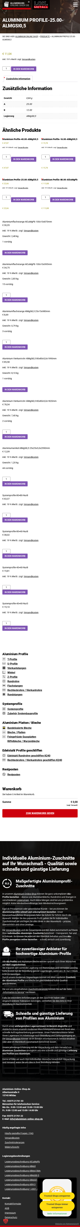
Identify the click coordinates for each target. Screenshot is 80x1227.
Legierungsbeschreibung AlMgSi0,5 (22, 1175)
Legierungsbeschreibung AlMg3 (20, 1166)
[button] (5, 1221)
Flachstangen (15, 685)
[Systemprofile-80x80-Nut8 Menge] (6, 515)
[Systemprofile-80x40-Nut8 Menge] (6, 551)
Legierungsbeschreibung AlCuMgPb (22, 1161)
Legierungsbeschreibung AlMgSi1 (21, 1180)
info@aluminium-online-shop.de (26, 1119)
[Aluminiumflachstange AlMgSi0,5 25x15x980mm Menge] (6, 342)
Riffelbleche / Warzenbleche (23, 741)
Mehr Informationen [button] (57, 1213)
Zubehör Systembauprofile (22, 713)
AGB (7, 1208)
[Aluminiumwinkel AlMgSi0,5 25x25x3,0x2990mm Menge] (6, 479)
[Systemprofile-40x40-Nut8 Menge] (6, 587)
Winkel (11, 672)
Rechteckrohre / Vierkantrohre (24, 690)
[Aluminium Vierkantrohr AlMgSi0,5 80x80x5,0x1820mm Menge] (6, 432)
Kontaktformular (13, 1203)
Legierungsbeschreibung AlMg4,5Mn (23, 1171)
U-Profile (12, 663)
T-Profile (12, 659)
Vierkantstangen (16, 668)
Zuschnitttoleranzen (38, 989)
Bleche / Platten (16, 732)
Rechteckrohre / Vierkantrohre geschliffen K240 (34, 760)
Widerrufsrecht (12, 1147)
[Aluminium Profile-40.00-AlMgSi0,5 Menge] (6, 157)
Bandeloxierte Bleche (19, 727)
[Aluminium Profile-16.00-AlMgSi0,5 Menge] (45, 157)
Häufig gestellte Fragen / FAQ (19, 1133)
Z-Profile (12, 676)
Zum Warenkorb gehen (40, 813)
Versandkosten (28, 59)
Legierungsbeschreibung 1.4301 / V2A (23, 1189)
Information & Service (13, 992)
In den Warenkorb (23, 69)
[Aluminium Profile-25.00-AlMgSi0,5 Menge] (6, 68)
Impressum (10, 1213)
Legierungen (23, 900)
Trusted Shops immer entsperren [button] (57, 1206)
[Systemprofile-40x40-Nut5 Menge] (6, 623)
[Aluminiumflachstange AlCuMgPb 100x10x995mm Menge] (6, 295)
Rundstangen (14, 694)
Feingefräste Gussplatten (21, 736)
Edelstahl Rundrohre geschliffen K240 (28, 755)
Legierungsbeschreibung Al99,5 (20, 1184)
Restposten (13, 774)
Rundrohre (13, 681)
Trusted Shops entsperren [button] (57, 1196)
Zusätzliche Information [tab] (18, 78)
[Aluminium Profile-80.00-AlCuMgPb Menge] (45, 197)
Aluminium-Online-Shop (25, 894)
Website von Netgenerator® (67, 1224)
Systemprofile (15, 709)
